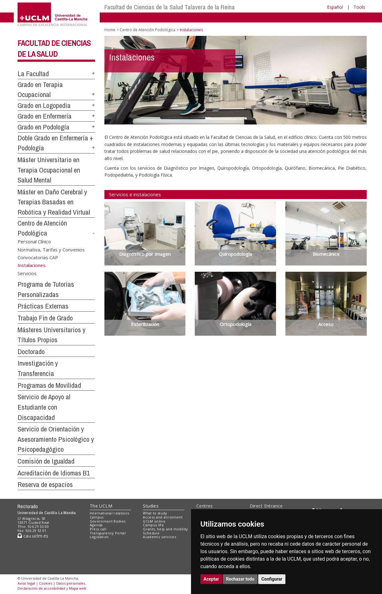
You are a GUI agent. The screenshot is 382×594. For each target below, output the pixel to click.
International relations (109, 513)
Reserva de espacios (45, 484)
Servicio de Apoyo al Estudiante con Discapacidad (44, 407)
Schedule (151, 533)
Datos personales (70, 583)
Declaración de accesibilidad (41, 588)
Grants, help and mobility (165, 529)
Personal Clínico (34, 241)
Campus (97, 517)
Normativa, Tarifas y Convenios (51, 249)
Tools (359, 7)
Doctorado (31, 351)
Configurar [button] (271, 579)
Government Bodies (108, 521)
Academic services (159, 536)
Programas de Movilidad (49, 385)
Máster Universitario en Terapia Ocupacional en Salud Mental (49, 170)
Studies (150, 506)
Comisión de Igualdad (46, 461)
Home (109, 29)
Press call (98, 529)
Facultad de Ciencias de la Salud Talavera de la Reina (169, 7)
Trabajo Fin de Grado (45, 318)
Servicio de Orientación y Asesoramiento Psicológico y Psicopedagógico (56, 439)
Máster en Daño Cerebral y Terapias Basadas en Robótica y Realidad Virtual (54, 202)
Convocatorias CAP (38, 257)
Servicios (27, 273)
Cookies (45, 583)
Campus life (153, 525)
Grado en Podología (43, 127)
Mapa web (77, 588)
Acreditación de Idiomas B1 (54, 473)
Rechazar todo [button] (240, 579)
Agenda (96, 525)
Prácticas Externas (43, 306)
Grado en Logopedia (44, 105)
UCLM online (154, 521)
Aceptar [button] (211, 579)
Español (335, 7)
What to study (155, 513)
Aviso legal (26, 583)
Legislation (99, 536)
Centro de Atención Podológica (147, 29)
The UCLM (101, 506)
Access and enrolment (163, 517)
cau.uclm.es (33, 536)
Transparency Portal (108, 533)
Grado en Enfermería (45, 116)
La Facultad (33, 73)
